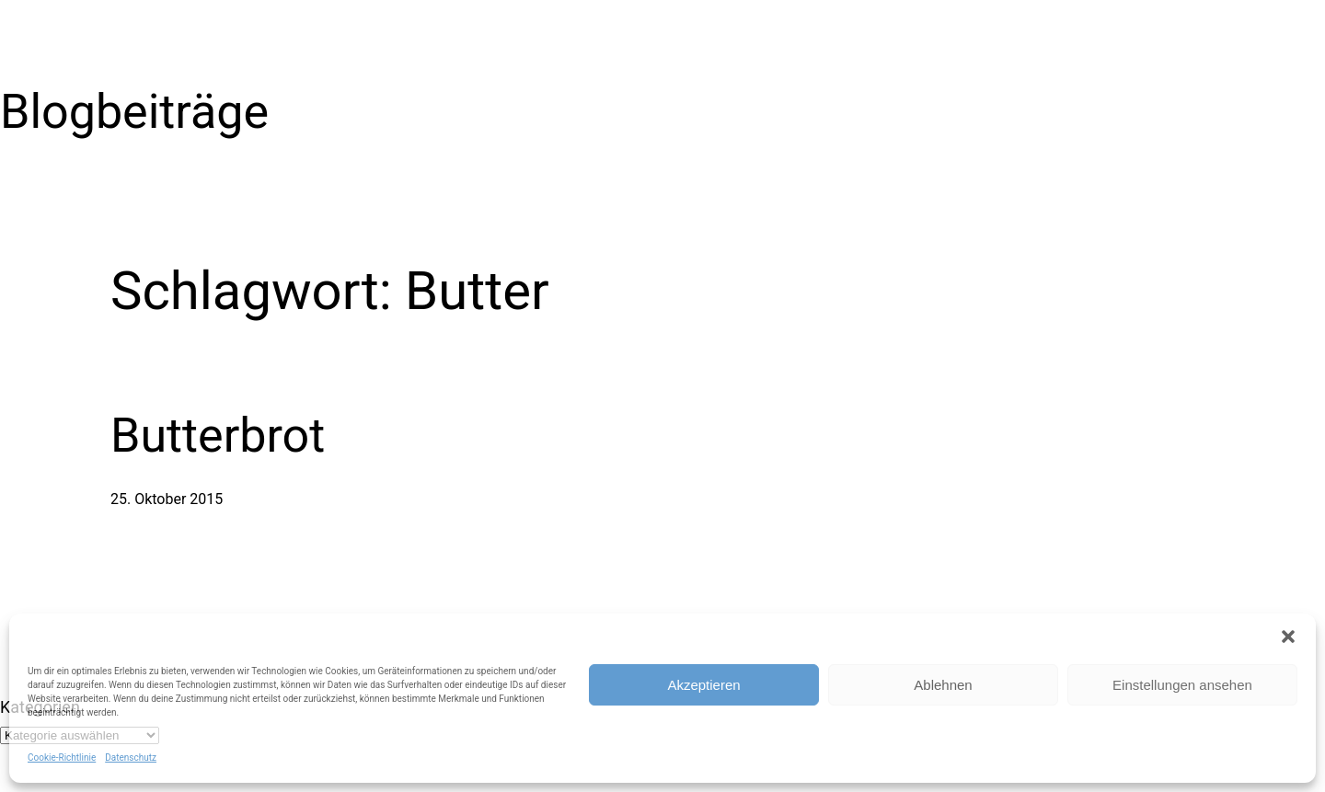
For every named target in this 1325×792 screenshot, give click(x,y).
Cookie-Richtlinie (62, 757)
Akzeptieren (703, 685)
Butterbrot (217, 435)
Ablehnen (943, 685)
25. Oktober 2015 (166, 499)
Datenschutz (130, 757)
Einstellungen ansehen (1182, 685)
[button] (1288, 636)
